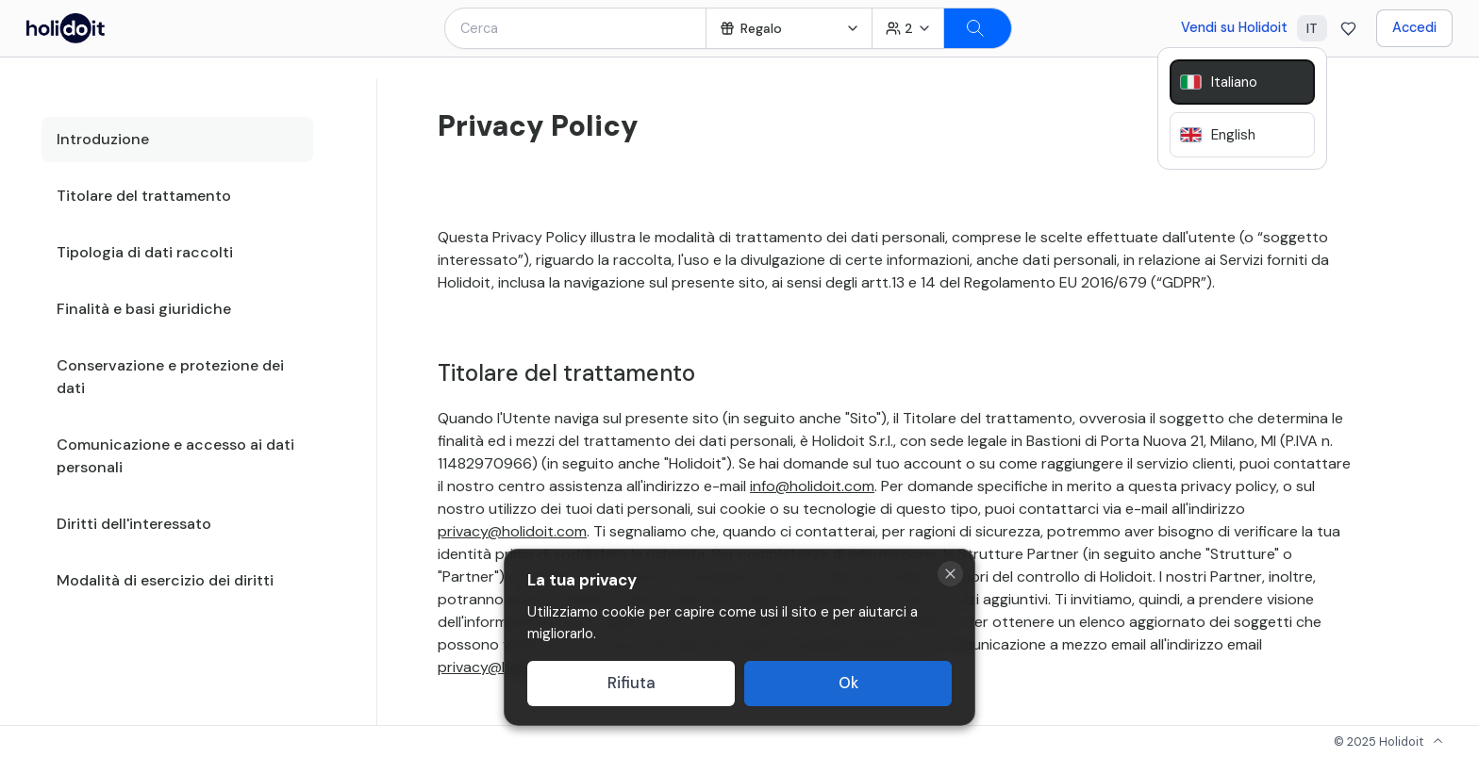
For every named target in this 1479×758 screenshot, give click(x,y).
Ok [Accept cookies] (848, 683)
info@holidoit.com (812, 486)
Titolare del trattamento (144, 196)
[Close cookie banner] (950, 573)
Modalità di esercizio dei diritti (165, 580)
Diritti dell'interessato (134, 524)
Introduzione (103, 139)
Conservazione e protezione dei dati (170, 376)
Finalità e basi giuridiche (144, 309)
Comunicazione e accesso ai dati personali (175, 456)
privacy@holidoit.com (512, 531)
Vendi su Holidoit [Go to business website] (1234, 27)
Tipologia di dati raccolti (145, 252)
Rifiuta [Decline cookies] (631, 683)
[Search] (978, 28)
